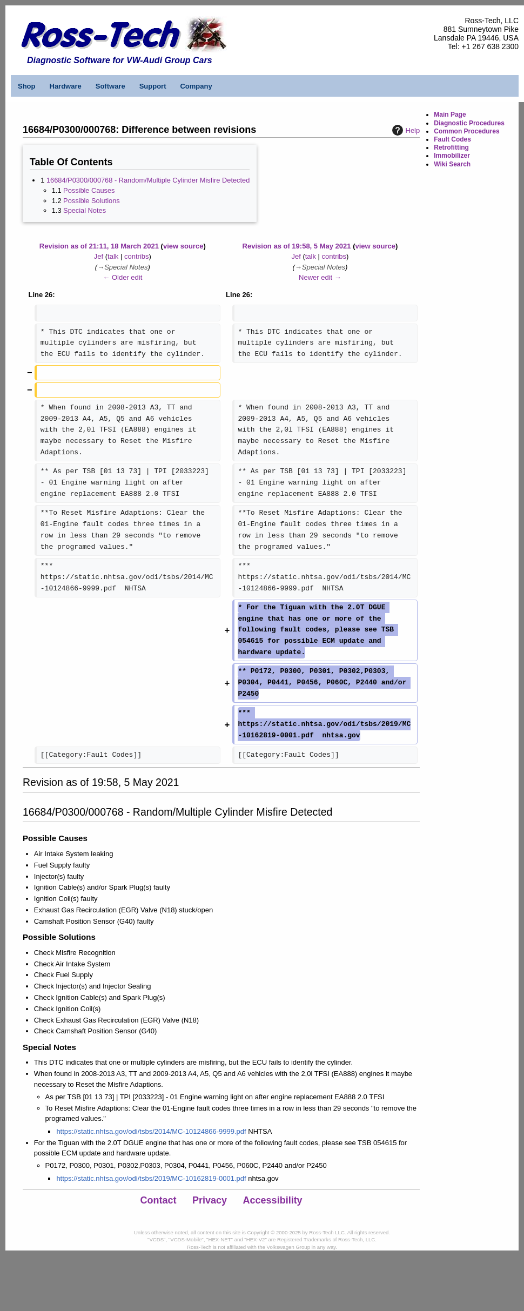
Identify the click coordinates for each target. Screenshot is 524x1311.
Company (196, 86)
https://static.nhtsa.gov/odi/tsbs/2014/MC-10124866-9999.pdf (151, 1131)
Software (110, 86)
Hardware (66, 86)
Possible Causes (89, 190)
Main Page (450, 114)
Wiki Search (452, 164)
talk (113, 256)
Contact (158, 1200)
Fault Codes (452, 139)
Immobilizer (452, 155)
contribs (136, 256)
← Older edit (122, 277)
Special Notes (84, 210)
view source (183, 246)
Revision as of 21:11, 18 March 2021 (99, 246)
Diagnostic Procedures (469, 123)
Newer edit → (320, 277)
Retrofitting (451, 147)
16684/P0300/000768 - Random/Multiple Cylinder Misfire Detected (148, 180)
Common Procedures (466, 131)
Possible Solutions (91, 201)
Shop (27, 86)
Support (152, 86)
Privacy (209, 1200)
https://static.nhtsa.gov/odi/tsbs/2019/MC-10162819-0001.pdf (151, 1178)
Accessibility (273, 1200)
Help (404, 130)
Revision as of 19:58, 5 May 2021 (297, 246)
